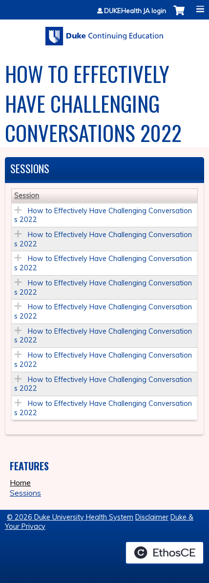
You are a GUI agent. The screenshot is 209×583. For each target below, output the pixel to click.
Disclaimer (151, 517)
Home (20, 482)
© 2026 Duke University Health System (70, 517)
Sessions (25, 493)
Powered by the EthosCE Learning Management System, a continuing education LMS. (164, 552)
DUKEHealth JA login (135, 11)
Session (26, 195)
